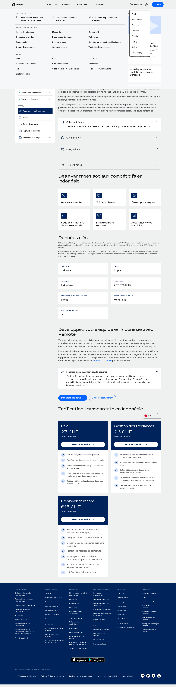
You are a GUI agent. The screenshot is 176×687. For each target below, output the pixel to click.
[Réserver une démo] (83, 447)
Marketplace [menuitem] (121, 613)
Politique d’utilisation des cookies (52, 678)
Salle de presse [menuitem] (122, 604)
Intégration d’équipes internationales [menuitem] (22, 613)
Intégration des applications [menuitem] (74, 625)
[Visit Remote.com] (20, 5)
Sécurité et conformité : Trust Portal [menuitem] (101, 607)
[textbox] (152, 418)
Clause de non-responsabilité (107, 678)
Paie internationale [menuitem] (51, 608)
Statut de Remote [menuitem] (123, 621)
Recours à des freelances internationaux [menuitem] (24, 602)
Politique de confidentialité (27, 678)
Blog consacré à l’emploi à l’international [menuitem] (78, 596)
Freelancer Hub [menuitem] (98, 642)
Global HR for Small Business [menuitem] (51, 638)
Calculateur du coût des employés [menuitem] (77, 640)
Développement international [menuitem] (25, 608)
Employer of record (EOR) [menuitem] (54, 600)
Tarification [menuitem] (49, 596)
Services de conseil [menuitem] (52, 617)
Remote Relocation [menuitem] (51, 613)
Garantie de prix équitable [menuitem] (102, 612)
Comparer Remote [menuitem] (75, 620)
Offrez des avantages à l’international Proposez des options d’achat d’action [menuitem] (24, 634)
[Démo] (155, 5)
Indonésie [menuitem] (45, 19)
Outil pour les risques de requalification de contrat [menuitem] (77, 646)
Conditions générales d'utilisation (80, 678)
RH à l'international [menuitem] (21, 640)
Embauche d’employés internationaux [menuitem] (23, 596)
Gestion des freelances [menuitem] (53, 604)
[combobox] (152, 418)
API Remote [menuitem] (19, 618)
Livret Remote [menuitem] (74, 631)
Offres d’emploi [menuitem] (122, 600)
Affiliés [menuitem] (144, 600)
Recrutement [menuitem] (49, 621)
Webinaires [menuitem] (73, 610)
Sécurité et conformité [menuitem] (101, 602)
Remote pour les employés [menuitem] (99, 637)
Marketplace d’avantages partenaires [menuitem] (150, 627)
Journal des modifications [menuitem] (78, 651)
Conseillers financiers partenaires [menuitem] (149, 615)
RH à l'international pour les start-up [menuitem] (54, 632)
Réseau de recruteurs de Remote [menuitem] (150, 633)
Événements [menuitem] (121, 608)
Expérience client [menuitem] (99, 622)
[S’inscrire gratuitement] (102, 400)
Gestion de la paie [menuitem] (21, 622)
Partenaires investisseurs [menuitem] (150, 604)
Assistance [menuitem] (121, 617)
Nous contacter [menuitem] (122, 625)
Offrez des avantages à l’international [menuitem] (23, 627)
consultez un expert (102, 362)
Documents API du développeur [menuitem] (75, 615)
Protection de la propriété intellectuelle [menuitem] (102, 617)
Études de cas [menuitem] (74, 606)
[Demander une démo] (30, 62)
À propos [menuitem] (120, 596)
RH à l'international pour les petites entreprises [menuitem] (54, 644)
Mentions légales (127, 678)
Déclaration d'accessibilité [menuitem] (126, 630)
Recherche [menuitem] (73, 602)
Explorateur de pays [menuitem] (27, 19)
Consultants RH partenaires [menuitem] (147, 609)
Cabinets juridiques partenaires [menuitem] (148, 621)
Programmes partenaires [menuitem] (150, 596)
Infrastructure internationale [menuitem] (98, 596)
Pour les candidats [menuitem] (99, 646)
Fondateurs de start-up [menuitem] (101, 632)
